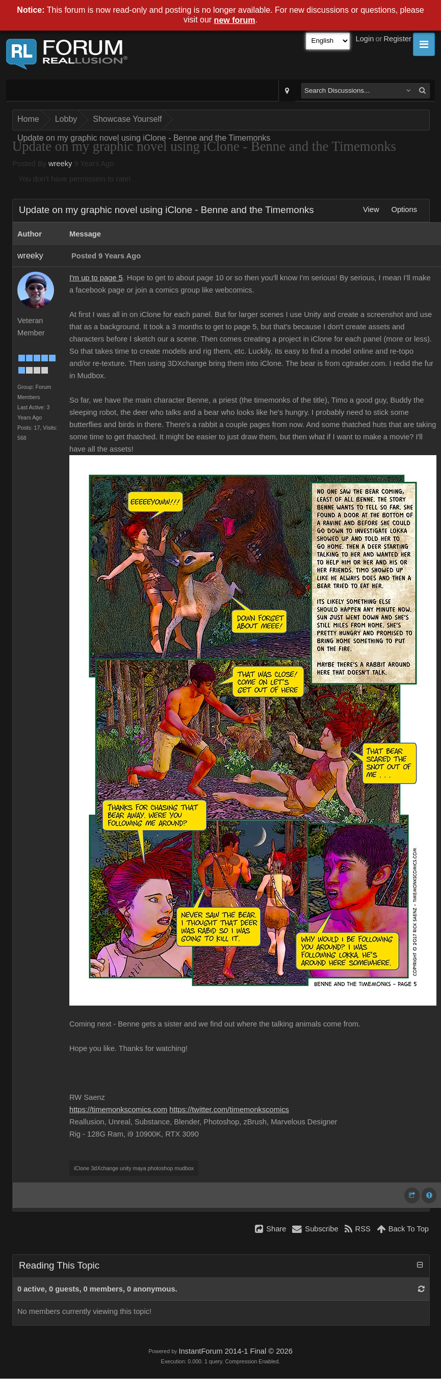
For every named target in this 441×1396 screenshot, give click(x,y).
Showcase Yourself (127, 119)
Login (365, 39)
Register (397, 39)
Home (28, 119)
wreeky (60, 164)
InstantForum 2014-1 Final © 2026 (235, 1351)
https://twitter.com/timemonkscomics (229, 1109)
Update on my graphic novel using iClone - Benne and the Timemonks (143, 138)
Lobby (66, 119)
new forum (234, 20)
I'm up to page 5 (96, 278)
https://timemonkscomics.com (118, 1109)
